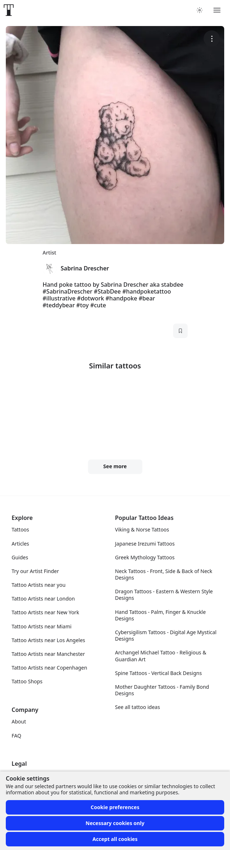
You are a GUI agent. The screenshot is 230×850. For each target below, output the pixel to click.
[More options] (212, 38)
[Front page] (8, 10)
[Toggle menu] (217, 10)
